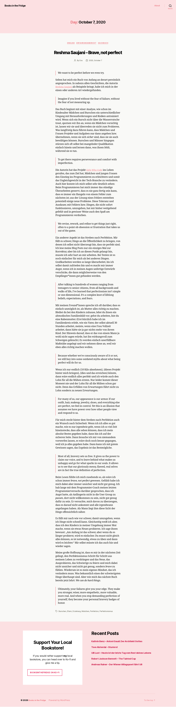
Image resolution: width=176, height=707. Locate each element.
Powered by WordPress (60, 700)
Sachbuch (104, 43)
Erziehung (77, 612)
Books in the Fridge (16, 5)
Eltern (69, 612)
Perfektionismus (107, 612)
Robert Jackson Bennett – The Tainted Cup (115, 662)
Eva (80, 61)
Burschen (62, 612)
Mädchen (86, 612)
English (70, 43)
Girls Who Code (94, 170)
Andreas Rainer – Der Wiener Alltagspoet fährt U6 (119, 668)
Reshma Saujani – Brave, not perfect (88, 52)
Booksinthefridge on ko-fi (44, 673)
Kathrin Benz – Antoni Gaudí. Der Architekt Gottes (119, 641)
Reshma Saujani (64, 87)
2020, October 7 (95, 61)
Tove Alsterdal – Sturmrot (105, 647)
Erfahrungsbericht (87, 43)
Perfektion (95, 612)
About (157, 5)
